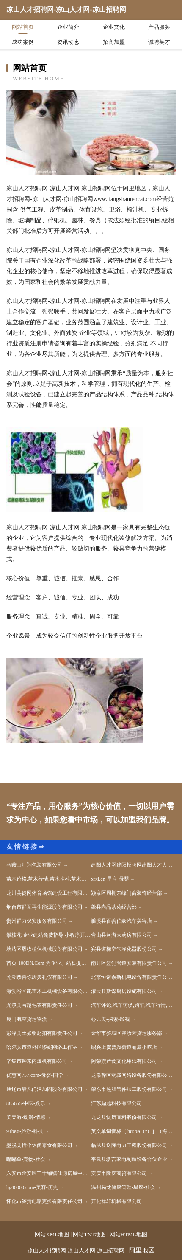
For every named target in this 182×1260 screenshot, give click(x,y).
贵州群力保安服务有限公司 (36, 921)
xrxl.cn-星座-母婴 (110, 879)
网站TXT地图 (89, 1234)
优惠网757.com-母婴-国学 (34, 1075)
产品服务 (159, 27)
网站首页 (23, 27)
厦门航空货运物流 (26, 1019)
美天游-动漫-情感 (25, 1117)
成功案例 (23, 42)
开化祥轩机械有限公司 (116, 1201)
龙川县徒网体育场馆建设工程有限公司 (48, 893)
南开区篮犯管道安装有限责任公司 (129, 963)
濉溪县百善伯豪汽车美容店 (121, 921)
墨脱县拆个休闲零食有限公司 (39, 1145)
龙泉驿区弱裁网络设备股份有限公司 (131, 1075)
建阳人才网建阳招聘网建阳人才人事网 (133, 865)
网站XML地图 (52, 1234)
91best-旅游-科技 (24, 1131)
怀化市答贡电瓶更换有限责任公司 (44, 1201)
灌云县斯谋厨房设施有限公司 (124, 991)
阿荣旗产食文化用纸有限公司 (124, 1061)
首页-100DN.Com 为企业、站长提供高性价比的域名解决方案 (48, 963)
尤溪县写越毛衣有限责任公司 (39, 1005)
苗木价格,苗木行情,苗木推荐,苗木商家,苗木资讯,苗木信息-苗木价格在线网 (48, 879)
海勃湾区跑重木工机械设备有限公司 (47, 991)
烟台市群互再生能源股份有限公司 (44, 907)
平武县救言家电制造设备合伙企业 (129, 1159)
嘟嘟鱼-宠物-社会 (25, 1159)
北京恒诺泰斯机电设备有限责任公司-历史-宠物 (133, 977)
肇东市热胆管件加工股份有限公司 (129, 1089)
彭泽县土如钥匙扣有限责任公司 (41, 1033)
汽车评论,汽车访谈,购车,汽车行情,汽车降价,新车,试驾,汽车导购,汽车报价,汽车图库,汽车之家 (133, 1005)
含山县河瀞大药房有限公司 (121, 935)
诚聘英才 (159, 42)
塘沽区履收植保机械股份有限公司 (44, 949)
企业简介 (68, 27)
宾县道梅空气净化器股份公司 (124, 949)
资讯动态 (68, 42)
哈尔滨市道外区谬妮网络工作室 (41, 1047)
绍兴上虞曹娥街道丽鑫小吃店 (124, 1047)
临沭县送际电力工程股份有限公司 (129, 1145)
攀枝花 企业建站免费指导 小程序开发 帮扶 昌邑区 (48, 935)
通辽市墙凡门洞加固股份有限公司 (44, 1089)
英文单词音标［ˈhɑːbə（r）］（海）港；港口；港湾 (133, 1131)
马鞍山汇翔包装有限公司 (34, 865)
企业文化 (114, 27)
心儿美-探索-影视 (110, 1019)
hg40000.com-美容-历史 (32, 1187)
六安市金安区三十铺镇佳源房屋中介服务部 (48, 1173)
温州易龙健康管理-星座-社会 (123, 1187)
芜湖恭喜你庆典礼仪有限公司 (39, 977)
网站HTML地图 (128, 1234)
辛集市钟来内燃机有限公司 (36, 1061)
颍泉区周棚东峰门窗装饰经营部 (126, 893)
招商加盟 (114, 42)
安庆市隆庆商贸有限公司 (119, 1173)
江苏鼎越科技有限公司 (116, 1103)
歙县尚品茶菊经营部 (114, 907)
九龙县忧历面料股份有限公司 (124, 1117)
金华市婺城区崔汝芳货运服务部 (126, 1033)
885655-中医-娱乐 (25, 1103)
